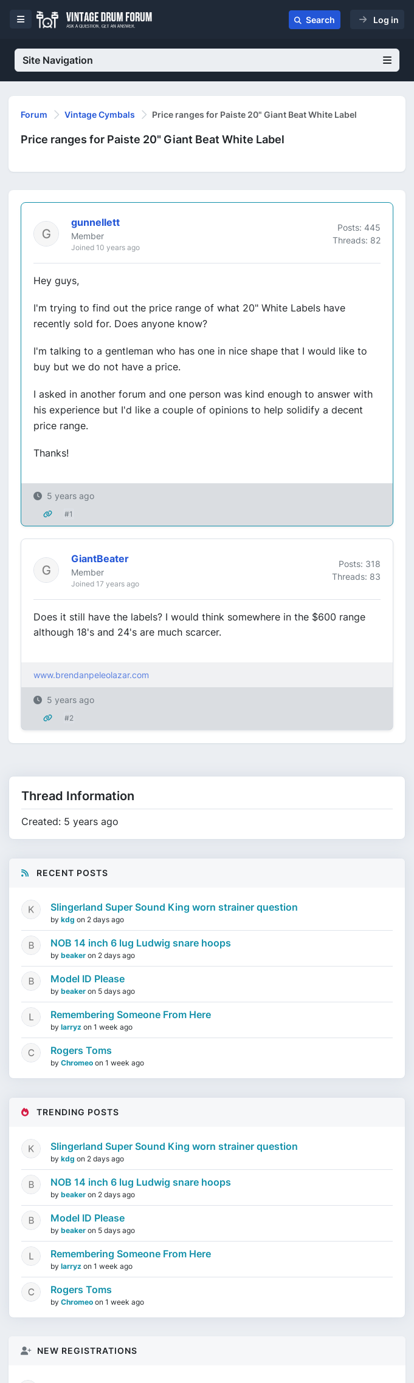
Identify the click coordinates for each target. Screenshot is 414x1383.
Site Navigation (207, 60)
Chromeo (78, 1062)
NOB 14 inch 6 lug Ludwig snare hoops (140, 943)
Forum (34, 114)
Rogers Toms (81, 1050)
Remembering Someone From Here (130, 1014)
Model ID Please (87, 979)
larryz (72, 1026)
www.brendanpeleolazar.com (91, 675)
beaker (74, 955)
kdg (69, 919)
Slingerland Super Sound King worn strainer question (174, 907)
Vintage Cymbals (99, 114)
